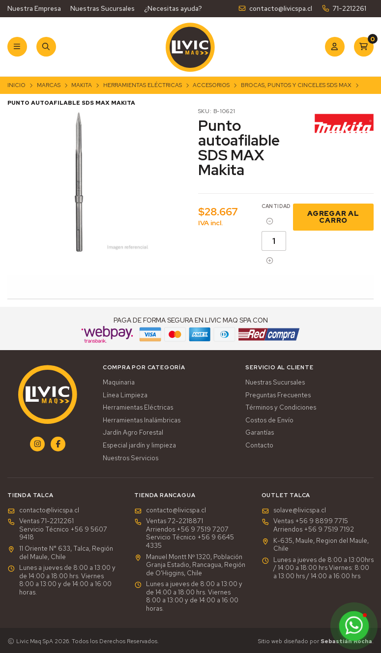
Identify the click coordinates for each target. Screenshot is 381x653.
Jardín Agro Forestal (133, 433)
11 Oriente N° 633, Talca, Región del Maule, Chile (60, 553)
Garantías (259, 433)
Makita (81, 85)
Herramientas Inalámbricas (141, 420)
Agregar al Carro (333, 216)
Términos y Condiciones (280, 408)
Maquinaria (119, 382)
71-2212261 (344, 8)
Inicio (16, 85)
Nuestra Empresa (34, 8)
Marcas (48, 85)
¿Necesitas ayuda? (173, 8)
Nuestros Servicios (130, 458)
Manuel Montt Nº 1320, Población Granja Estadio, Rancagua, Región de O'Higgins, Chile (189, 565)
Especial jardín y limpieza (139, 445)
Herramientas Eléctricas (142, 85)
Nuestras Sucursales (102, 8)
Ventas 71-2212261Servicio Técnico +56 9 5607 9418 (57, 529)
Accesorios (211, 85)
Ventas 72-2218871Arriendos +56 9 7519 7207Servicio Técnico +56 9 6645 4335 (184, 533)
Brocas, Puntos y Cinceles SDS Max (296, 85)
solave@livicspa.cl (294, 510)
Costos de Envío (269, 420)
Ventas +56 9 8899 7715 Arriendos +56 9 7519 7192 (308, 525)
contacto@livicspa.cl (275, 8)
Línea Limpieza (125, 395)
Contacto (259, 445)
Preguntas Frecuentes (278, 395)
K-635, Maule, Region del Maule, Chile (315, 545)
